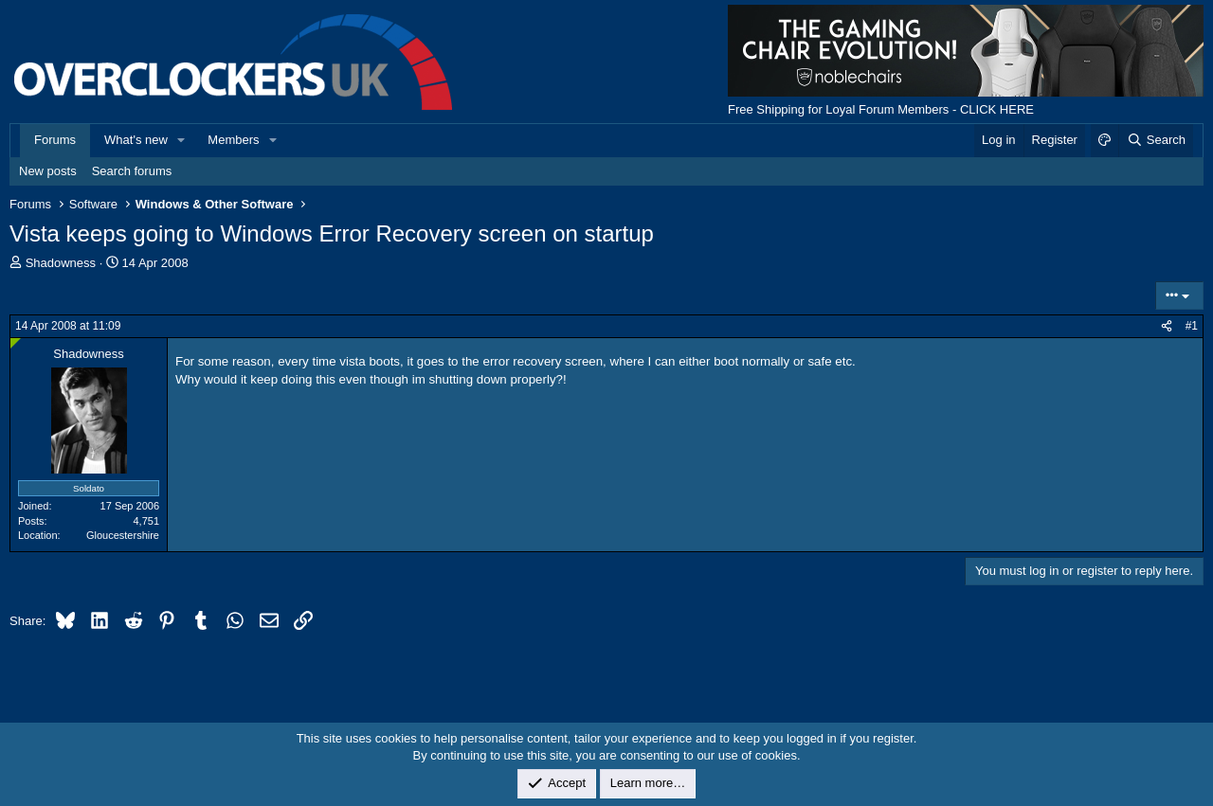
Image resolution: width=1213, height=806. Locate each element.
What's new (136, 140)
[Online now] (15, 343)
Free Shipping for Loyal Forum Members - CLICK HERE (881, 109)
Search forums (132, 171)
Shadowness (61, 263)
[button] (182, 140)
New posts (48, 171)
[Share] (1166, 326)
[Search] (1155, 140)
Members (233, 140)
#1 (1192, 325)
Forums (55, 140)
